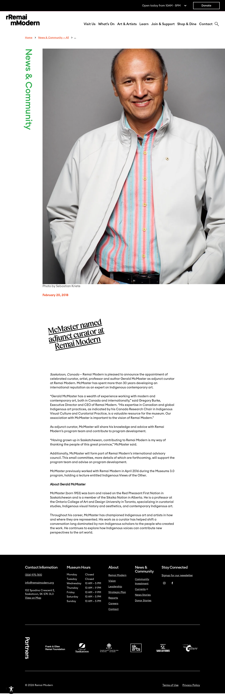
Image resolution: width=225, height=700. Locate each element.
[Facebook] (172, 590)
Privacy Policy (191, 692)
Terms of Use (170, 692)
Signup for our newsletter (177, 582)
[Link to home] (22, 24)
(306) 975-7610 (33, 581)
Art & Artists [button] (127, 27)
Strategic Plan (117, 599)
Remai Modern (117, 582)
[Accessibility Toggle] (27, 689)
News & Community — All (53, 44)
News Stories (143, 601)
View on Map (33, 604)
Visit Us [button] (90, 27)
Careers (113, 610)
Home (28, 44)
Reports (113, 604)
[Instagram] (164, 590)
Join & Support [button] (163, 27)
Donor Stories (143, 607)
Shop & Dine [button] (186, 27)
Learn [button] (144, 27)
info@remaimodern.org (39, 589)
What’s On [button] (106, 27)
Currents (141, 596)
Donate (206, 5)
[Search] (217, 27)
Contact (205, 27)
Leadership (115, 593)
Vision (112, 587)
